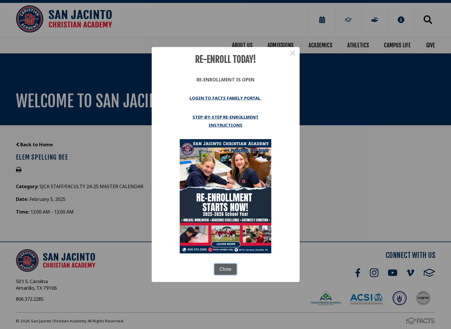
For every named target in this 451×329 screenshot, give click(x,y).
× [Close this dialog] (292, 54)
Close (225, 269)
